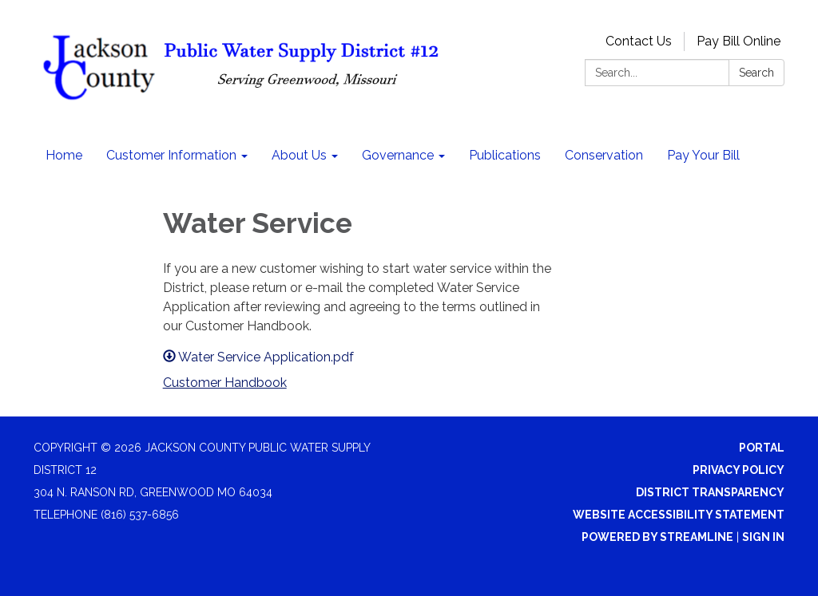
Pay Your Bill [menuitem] (703, 155)
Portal (761, 447)
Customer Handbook (225, 382)
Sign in (763, 537)
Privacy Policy (738, 470)
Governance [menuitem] (398, 155)
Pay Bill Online (738, 41)
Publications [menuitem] (505, 155)
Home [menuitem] (64, 155)
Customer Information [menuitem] (171, 155)
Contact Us (639, 41)
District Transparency (710, 492)
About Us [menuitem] (299, 155)
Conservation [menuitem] (604, 155)
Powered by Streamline (657, 537)
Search (756, 72)
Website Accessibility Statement (678, 514)
